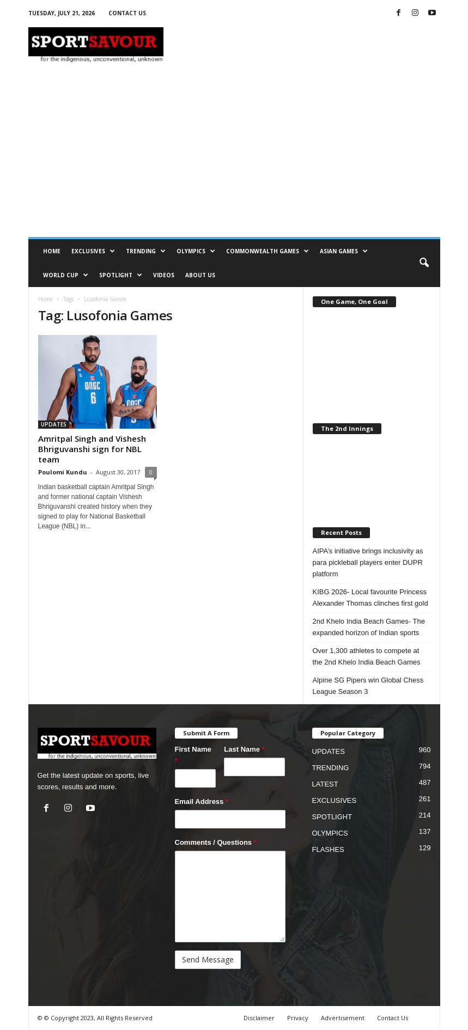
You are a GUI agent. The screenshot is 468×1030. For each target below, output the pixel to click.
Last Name (244, 749)
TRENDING (146, 251)
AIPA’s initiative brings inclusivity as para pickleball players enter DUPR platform (368, 562)
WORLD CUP (65, 275)
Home (45, 299)
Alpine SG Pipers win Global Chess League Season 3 (368, 686)
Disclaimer (259, 1018)
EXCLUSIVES (93, 251)
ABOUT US (200, 275)
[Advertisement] (234, 155)
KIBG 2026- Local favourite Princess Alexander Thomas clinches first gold (370, 597)
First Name (193, 755)
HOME (51, 251)
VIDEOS (163, 275)
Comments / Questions (216, 842)
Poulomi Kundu (62, 472)
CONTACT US (127, 13)
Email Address (202, 801)
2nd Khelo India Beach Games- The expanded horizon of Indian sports (369, 627)
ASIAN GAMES (344, 251)
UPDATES (53, 424)
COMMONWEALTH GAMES (267, 251)
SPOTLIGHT (120, 275)
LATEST (325, 784)
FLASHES (328, 849)
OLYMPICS (196, 251)
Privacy (297, 1018)
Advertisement (342, 1018)
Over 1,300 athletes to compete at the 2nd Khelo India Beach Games (367, 656)
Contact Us (392, 1018)
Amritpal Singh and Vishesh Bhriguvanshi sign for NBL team (92, 449)
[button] (424, 263)
